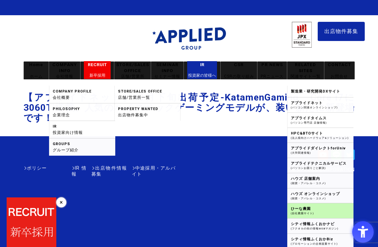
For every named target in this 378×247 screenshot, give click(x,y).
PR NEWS (272, 70)
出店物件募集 (341, 31)
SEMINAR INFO (167, 70)
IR (202, 70)
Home (36, 70)
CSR (239, 70)
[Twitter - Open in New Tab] (349, 157)
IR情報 (62, 168)
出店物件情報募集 (98, 168)
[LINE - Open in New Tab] (336, 157)
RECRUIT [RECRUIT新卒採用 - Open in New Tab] (97, 70)
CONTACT (339, 70)
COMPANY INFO (64, 70)
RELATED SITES (305, 70)
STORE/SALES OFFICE (132, 70)
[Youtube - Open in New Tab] (323, 157)
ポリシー (37, 168)
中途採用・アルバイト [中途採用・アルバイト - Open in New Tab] (151, 168)
